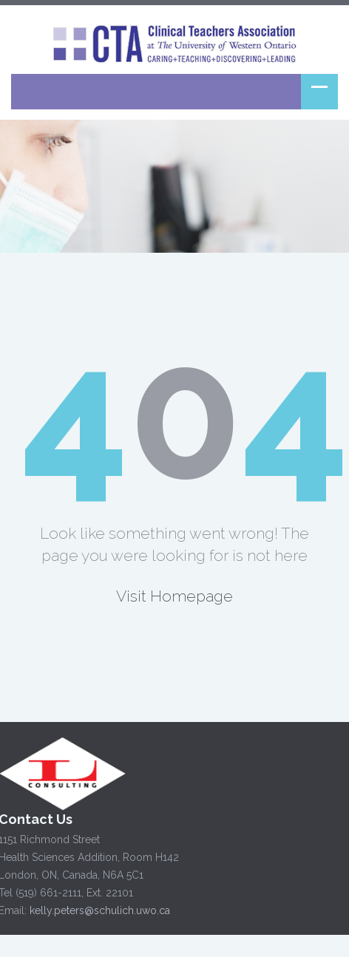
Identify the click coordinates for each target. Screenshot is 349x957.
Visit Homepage (174, 596)
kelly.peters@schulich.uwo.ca (98, 910)
